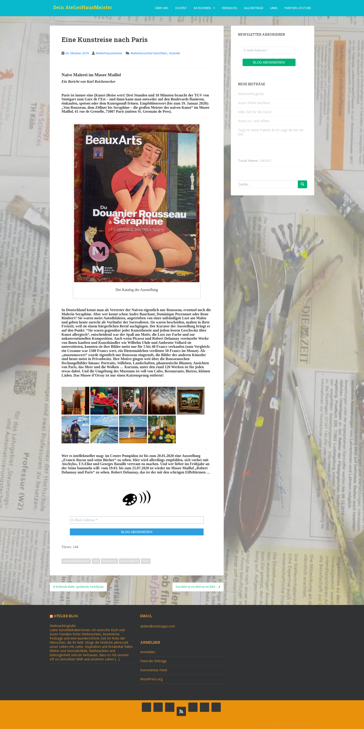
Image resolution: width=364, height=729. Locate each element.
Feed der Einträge (153, 661)
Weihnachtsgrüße (251, 94)
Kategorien (202, 8)
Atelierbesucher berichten (148, 53)
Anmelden (147, 652)
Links (274, 8)
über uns (161, 8)
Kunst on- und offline (254, 121)
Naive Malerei (129, 561)
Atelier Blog (66, 616)
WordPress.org (151, 679)
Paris (146, 561)
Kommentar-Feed (153, 670)
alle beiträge (253, 8)
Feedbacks (229, 8)
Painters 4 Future (298, 8)
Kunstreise (109, 561)
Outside (174, 53)
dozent (181, 8)
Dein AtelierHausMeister (82, 8)
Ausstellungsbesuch (76, 561)
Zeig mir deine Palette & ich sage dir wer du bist (270, 132)
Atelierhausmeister (109, 53)
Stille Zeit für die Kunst (255, 112)
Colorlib (277, 724)
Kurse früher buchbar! (254, 103)
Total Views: (249, 161)
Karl (95, 561)
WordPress (307, 724)
